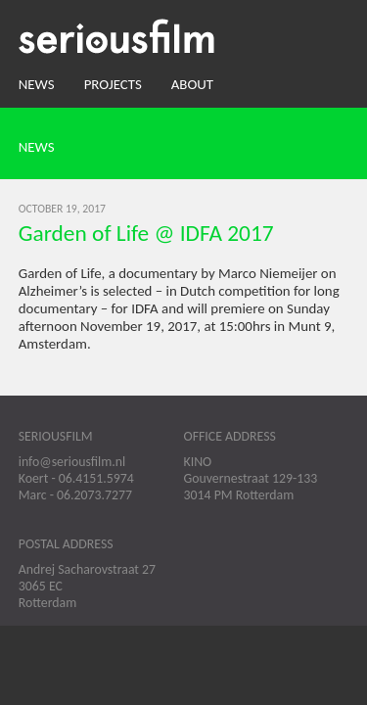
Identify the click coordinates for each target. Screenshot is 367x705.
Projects (113, 84)
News (37, 84)
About (192, 84)
